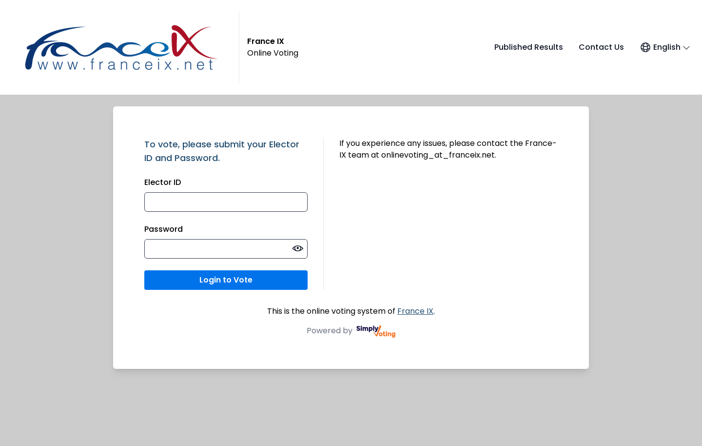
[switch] (298, 249)
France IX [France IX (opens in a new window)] (415, 311)
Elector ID (162, 182)
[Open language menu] (665, 47)
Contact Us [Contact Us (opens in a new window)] (601, 47)
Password (163, 229)
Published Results (528, 47)
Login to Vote (226, 279)
